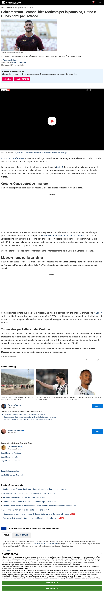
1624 (27, 559)
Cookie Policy (95, 578)
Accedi (100, 2)
